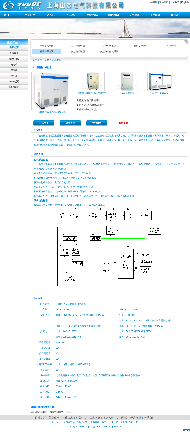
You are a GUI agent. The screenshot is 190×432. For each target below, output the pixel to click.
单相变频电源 (46, 46)
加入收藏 (174, 2)
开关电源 (155, 15)
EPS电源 (14, 81)
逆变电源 (14, 59)
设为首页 (163, 2)
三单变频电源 (109, 46)
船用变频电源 (140, 46)
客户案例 (113, 15)
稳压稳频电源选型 (88, 109)
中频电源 (171, 46)
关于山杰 (30, 15)
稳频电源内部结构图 (89, 100)
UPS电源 (14, 87)
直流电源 (14, 53)
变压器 (14, 76)
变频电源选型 (78, 51)
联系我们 (176, 15)
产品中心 (71, 15)
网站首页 (40, 417)
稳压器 (14, 70)
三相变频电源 (78, 46)
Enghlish (185, 2)
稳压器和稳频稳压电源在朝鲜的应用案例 (51, 412)
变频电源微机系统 (109, 51)
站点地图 (153, 2)
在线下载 (95, 417)
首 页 (7, 15)
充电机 (14, 64)
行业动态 (51, 15)
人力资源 (134, 15)
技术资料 (92, 15)
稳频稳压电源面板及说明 (91, 105)
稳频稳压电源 (46, 51)
